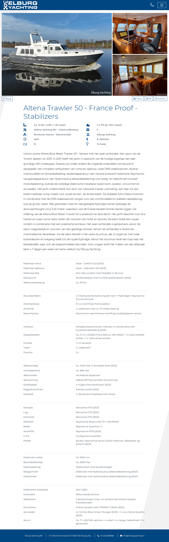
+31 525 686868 (105, 535)
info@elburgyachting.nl (132, 535)
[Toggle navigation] (161, 5)
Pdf (148, 98)
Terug (7, 98)
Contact (160, 98)
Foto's (138, 98)
